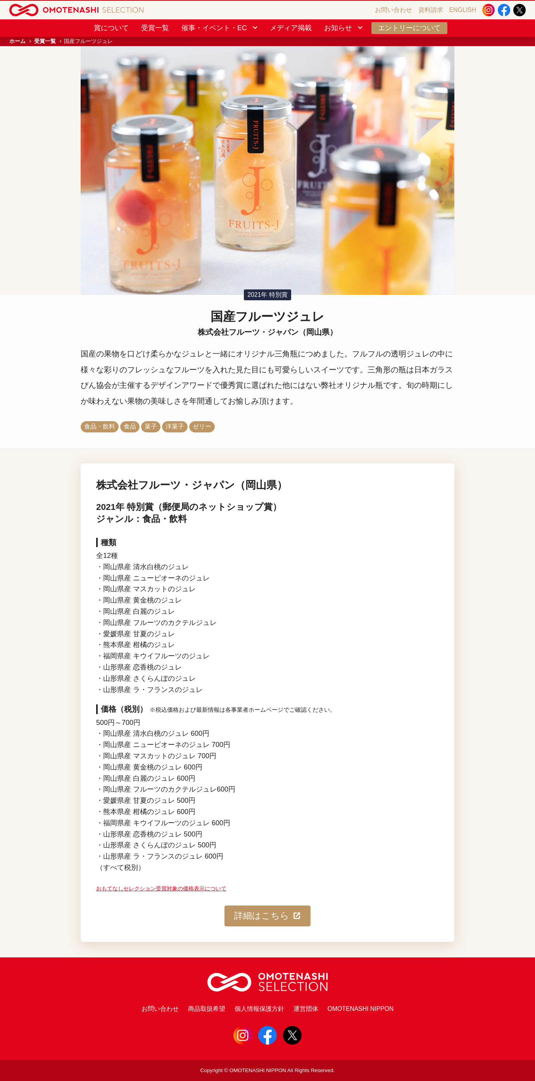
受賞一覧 (155, 28)
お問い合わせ (393, 10)
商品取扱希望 (206, 1008)
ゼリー (202, 426)
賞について (111, 28)
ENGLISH (462, 10)
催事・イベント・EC (220, 28)
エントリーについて (409, 28)
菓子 (151, 426)
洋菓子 (175, 426)
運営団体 (305, 1008)
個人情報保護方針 (259, 1008)
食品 (130, 426)
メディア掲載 (291, 28)
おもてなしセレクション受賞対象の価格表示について (161, 889)
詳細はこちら (267, 916)
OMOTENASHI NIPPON (361, 1008)
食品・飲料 (99, 426)
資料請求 (430, 10)
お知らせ (344, 28)
